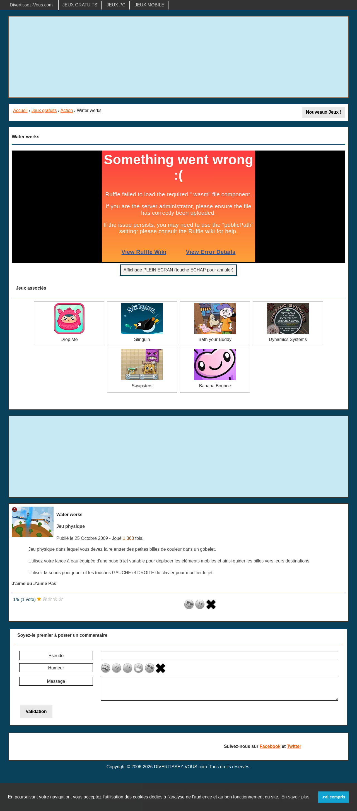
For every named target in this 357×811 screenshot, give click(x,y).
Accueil (20, 110)
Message (56, 681)
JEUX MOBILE (149, 5)
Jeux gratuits (44, 110)
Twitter (294, 746)
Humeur (56, 668)
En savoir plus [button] (295, 797)
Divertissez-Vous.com (31, 5)
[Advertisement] (178, 57)
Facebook (270, 746)
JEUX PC (116, 5)
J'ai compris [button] (333, 797)
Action (67, 110)
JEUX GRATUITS (79, 5)
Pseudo (56, 655)
